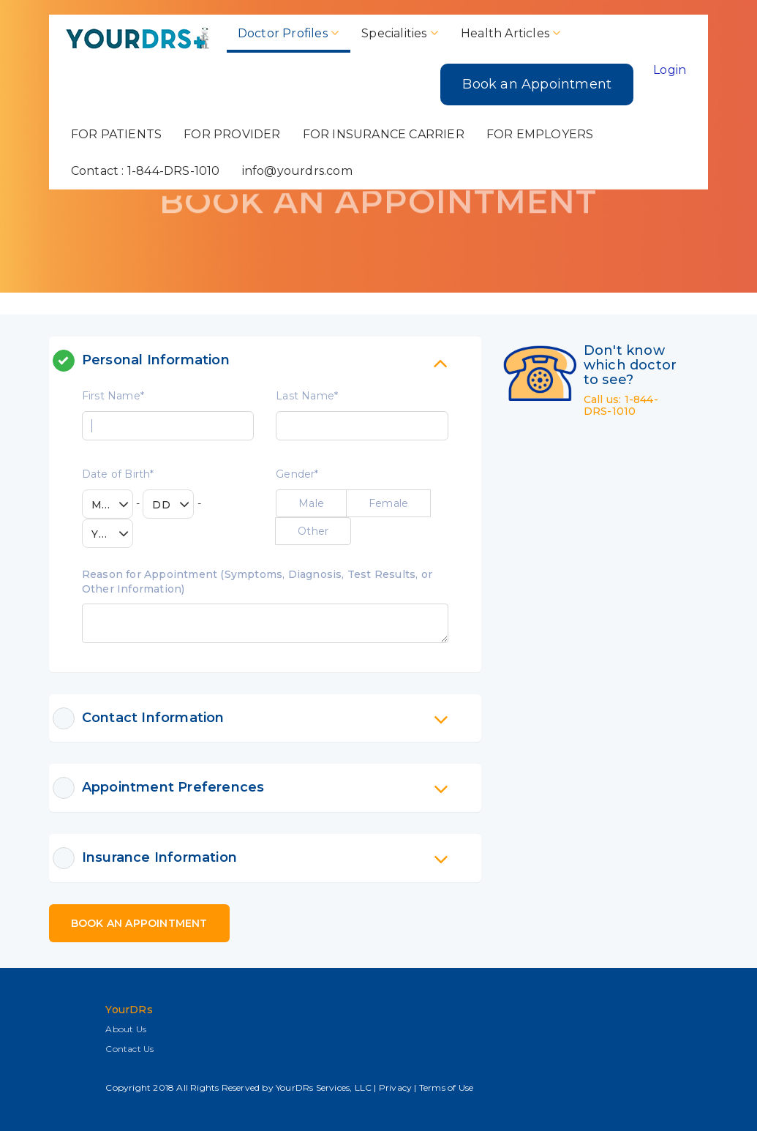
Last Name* (307, 395)
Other (313, 531)
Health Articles (511, 33)
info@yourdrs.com (297, 171)
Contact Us (129, 1048)
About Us (125, 1028)
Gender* (297, 474)
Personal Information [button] (265, 360)
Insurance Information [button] (265, 858)
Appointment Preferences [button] (265, 787)
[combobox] (107, 504)
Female (388, 503)
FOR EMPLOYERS (540, 134)
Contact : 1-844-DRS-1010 (145, 171)
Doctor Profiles (288, 33)
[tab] (265, 360)
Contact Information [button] (265, 718)
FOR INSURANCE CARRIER (383, 134)
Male (311, 503)
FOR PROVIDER (232, 134)
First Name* (113, 395)
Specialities (400, 33)
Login (669, 70)
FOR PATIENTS (116, 134)
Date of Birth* (118, 474)
